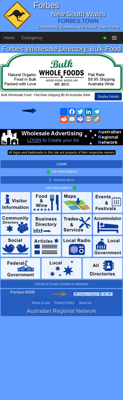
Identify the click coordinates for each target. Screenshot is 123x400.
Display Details (108, 96)
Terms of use (41, 303)
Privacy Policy (64, 303)
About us (85, 303)
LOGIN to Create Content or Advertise (61, 284)
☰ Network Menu (61, 180)
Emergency (31, 38)
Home (9, 38)
